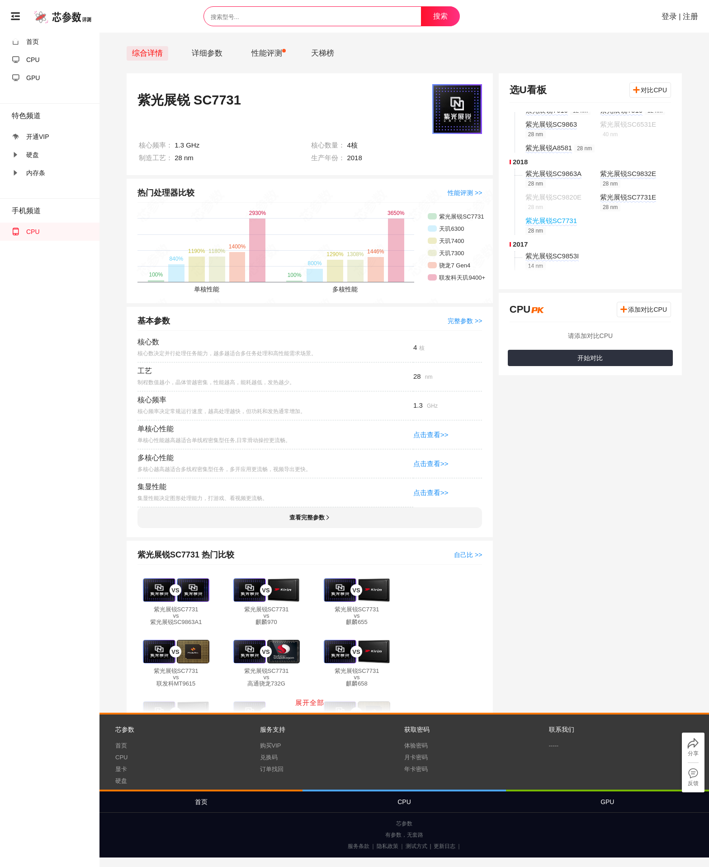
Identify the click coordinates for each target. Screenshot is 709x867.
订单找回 (272, 769)
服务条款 (358, 846)
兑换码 (269, 757)
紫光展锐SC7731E (628, 197)
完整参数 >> (465, 320)
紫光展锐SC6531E (628, 124)
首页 (121, 745)
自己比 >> (468, 554)
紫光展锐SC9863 (551, 124)
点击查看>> (431, 434)
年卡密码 (416, 769)
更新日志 (444, 846)
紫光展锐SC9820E (553, 197)
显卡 (121, 769)
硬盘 (121, 780)
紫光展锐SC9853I (552, 256)
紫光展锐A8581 (548, 148)
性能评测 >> (465, 192)
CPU (121, 757)
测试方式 (416, 846)
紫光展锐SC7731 (551, 220)
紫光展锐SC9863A (553, 173)
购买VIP (270, 745)
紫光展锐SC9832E (628, 173)
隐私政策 (387, 846)
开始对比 (590, 358)
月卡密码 (416, 757)
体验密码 (416, 745)
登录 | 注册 (678, 16)
